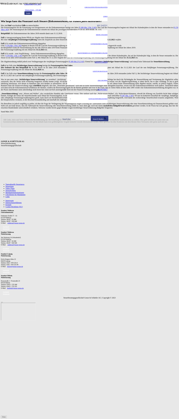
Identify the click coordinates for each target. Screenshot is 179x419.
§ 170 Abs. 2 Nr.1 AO (13, 46)
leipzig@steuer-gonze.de (15, 266)
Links (7, 197)
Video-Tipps (9, 188)
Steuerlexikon (10, 190)
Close (4, 417)
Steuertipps (9, 186)
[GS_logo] (43, 61)
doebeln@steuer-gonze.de (15, 288)
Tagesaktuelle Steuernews (14, 184)
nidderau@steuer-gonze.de (16, 223)
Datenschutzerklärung (13, 203)
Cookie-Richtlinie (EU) (14, 207)
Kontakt (8, 205)
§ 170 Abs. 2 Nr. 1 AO (13, 56)
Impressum (9, 201)
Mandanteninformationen (14, 193)
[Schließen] (2, 302)
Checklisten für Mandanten (15, 195)
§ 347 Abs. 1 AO (127, 96)
